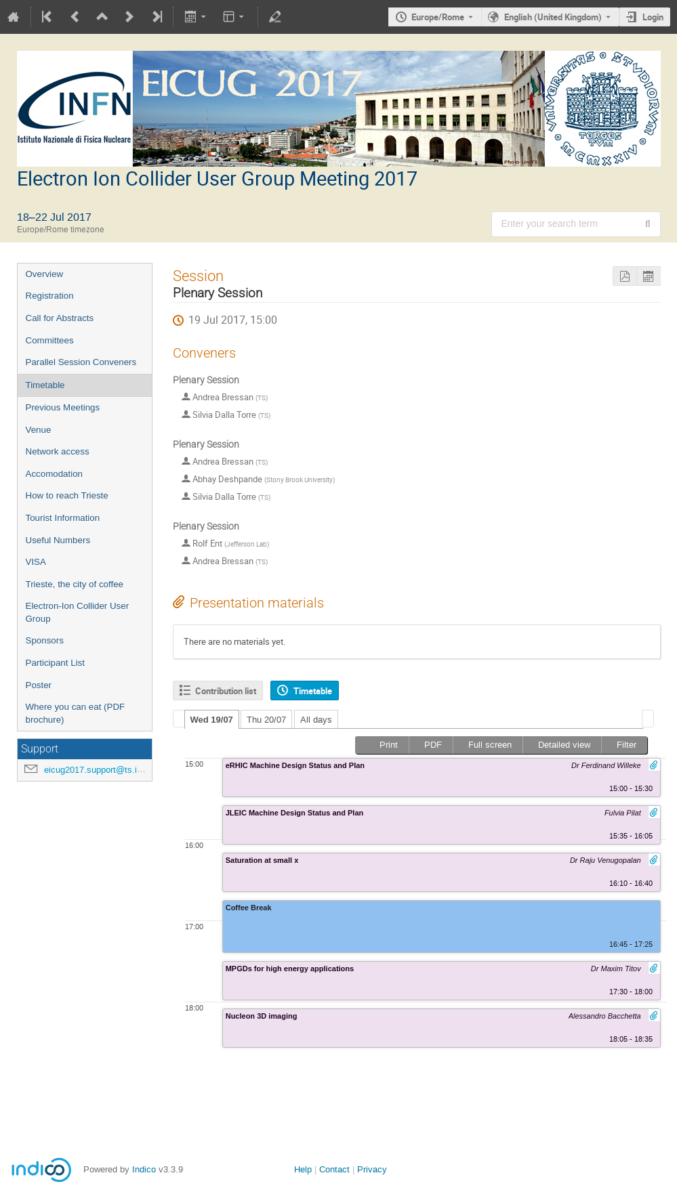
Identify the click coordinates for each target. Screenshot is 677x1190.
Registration (50, 296)
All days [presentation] (316, 719)
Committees (50, 340)
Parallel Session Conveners (81, 362)
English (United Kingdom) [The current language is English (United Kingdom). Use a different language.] (553, 17)
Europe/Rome (437, 17)
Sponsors (45, 640)
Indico (144, 1169)
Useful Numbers (58, 540)
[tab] (211, 719)
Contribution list (225, 691)
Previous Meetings (63, 407)
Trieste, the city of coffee (74, 584)
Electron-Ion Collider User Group (77, 612)
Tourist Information (63, 518)
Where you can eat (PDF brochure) (75, 713)
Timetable (45, 385)
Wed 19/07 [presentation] (211, 720)
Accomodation (54, 474)
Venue (39, 430)
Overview (45, 274)
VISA (36, 562)
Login (652, 17)
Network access (57, 451)
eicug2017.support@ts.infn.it (100, 769)
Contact (334, 1169)
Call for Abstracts (60, 318)
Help (303, 1169)
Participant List (55, 663)
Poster (39, 685)
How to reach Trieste (67, 495)
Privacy (372, 1169)
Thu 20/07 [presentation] (266, 719)
